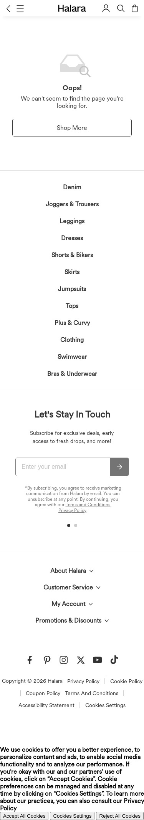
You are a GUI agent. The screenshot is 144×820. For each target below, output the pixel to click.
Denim (72, 187)
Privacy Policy (72, 510)
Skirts (72, 272)
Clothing (72, 339)
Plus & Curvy (72, 323)
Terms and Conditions (88, 504)
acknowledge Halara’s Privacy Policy (44, 678)
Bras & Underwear (72, 373)
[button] (8, 8)
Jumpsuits (72, 289)
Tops (72, 306)
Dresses (72, 238)
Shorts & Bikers (72, 255)
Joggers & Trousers (72, 204)
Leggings (72, 221)
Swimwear (72, 356)
